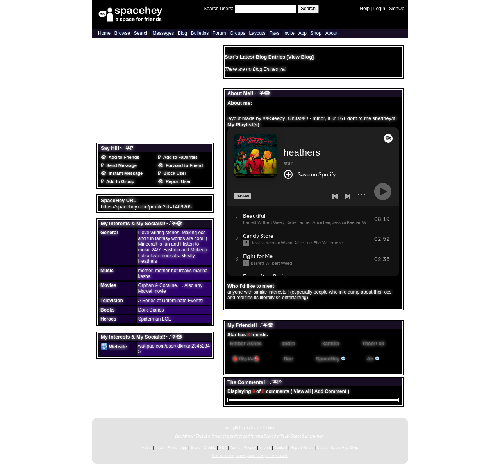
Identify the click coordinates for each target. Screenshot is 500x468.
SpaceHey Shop (345, 447)
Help (365, 8)
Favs (274, 33)
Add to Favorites (179, 157)
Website (114, 347)
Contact (281, 447)
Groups (237, 33)
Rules (172, 447)
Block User (173, 173)
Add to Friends (122, 157)
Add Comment (330, 391)
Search (308, 8)
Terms (235, 447)
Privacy (249, 447)
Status (322, 447)
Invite (289, 33)
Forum (219, 33)
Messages (163, 33)
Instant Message (124, 173)
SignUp (396, 8)
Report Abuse (301, 447)
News (159, 447)
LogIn (379, 8)
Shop (316, 33)
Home (104, 33)
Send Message (120, 165)
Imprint (265, 447)
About (331, 33)
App (302, 33)
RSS (223, 447)
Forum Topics (147, 136)
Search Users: (218, 8)
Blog (182, 33)
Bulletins (200, 33)
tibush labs (265, 427)
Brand (195, 447)
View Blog (300, 57)
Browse (122, 33)
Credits (210, 447)
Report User (177, 181)
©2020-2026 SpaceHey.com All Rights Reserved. (250, 456)
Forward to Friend (183, 165)
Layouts (257, 33)
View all (302, 391)
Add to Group (119, 181)
